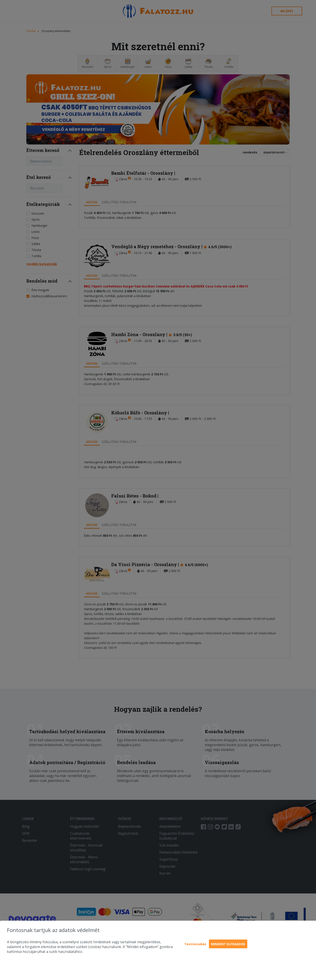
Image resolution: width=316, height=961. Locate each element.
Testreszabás (195, 944)
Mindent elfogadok (228, 944)
